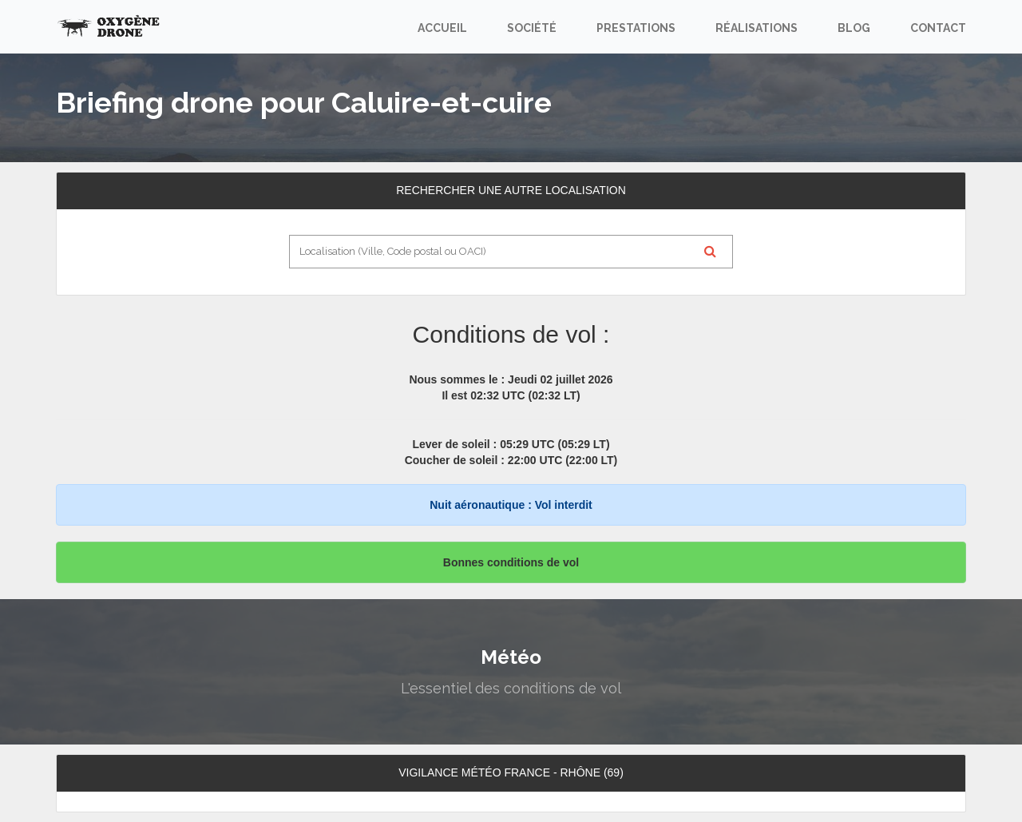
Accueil (442, 28)
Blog (854, 28)
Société (532, 28)
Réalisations (756, 28)
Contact (938, 28)
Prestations (635, 28)
